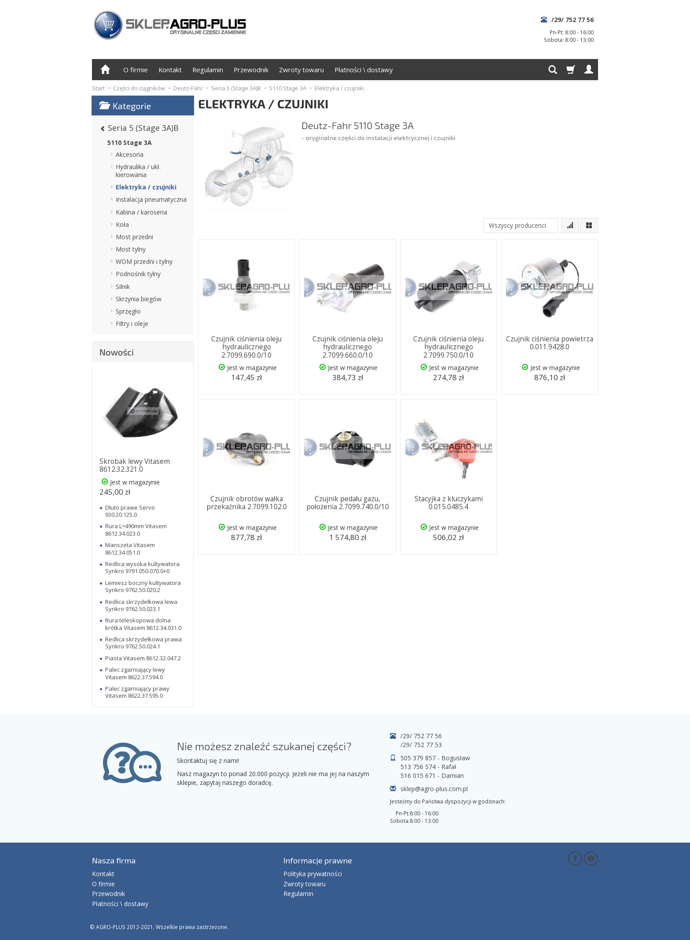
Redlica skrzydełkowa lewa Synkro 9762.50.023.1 (141, 605)
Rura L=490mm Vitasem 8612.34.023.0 (136, 529)
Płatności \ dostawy (363, 69)
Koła (122, 224)
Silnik (123, 286)
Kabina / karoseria (141, 212)
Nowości (116, 352)
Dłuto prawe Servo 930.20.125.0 (130, 510)
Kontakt (170, 69)
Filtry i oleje (132, 323)
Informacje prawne (317, 860)
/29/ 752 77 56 (572, 19)
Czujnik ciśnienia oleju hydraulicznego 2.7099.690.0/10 (246, 347)
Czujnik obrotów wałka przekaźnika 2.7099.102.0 (246, 502)
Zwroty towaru (301, 69)
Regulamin (207, 69)
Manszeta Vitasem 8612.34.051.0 (130, 548)
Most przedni (134, 237)
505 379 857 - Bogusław (435, 758)
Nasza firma (114, 860)
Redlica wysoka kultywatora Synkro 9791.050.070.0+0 (142, 567)
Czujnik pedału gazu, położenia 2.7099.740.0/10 (347, 502)
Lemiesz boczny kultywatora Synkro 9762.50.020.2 (143, 586)
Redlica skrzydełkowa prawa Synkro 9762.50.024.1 (143, 642)
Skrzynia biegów (138, 299)
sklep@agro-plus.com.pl (434, 789)
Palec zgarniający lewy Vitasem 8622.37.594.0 (135, 673)
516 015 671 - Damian (432, 775)
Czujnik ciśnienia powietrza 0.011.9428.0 (549, 343)
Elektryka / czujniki (146, 187)
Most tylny (131, 249)
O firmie (135, 69)
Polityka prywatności (312, 874)
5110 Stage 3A (129, 142)
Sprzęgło (128, 311)
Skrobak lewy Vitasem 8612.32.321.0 (134, 465)
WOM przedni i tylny (144, 261)
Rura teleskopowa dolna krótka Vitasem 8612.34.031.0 (143, 623)
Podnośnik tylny (138, 274)
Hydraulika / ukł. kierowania (138, 171)
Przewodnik (251, 69)
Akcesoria (129, 154)
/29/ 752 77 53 (421, 744)
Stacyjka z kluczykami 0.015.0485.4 (449, 502)
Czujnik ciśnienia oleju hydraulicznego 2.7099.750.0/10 (448, 347)
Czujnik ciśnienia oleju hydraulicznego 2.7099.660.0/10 (347, 347)
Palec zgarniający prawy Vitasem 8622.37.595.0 (137, 692)
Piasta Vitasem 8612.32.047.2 (143, 658)
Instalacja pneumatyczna (151, 199)
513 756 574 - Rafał (428, 766)
